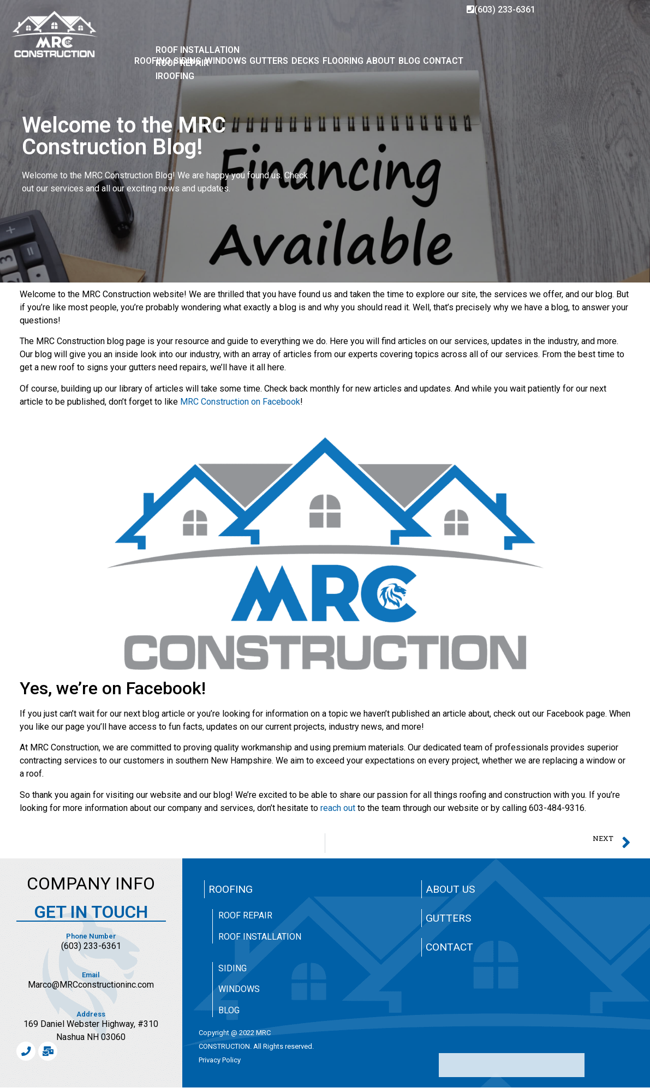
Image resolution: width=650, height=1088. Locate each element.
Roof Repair (245, 915)
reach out (337, 808)
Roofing (230, 889)
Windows (239, 989)
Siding (232, 968)
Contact (449, 947)
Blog (229, 1010)
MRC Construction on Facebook (240, 401)
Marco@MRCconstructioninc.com (91, 984)
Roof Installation (259, 936)
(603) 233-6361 (501, 9)
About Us (450, 889)
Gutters (448, 918)
